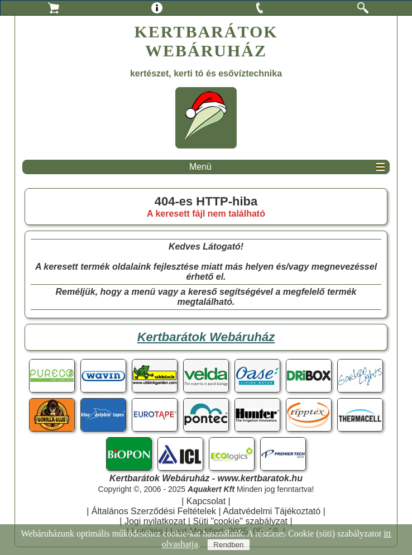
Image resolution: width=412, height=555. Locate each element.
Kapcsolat (206, 501)
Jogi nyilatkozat (154, 521)
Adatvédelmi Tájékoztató (271, 511)
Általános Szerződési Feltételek (154, 511)
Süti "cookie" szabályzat (240, 521)
